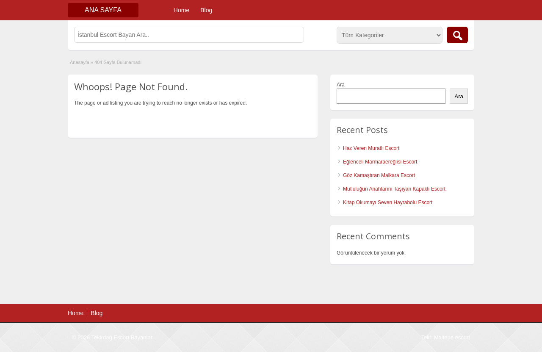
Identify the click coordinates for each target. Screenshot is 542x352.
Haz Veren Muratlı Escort (371, 148)
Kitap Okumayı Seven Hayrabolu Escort (387, 202)
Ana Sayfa (103, 10)
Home (181, 10)
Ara (341, 85)
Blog (206, 10)
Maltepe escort (452, 337)
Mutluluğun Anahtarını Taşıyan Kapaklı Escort (394, 189)
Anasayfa (79, 62)
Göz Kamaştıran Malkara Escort (379, 175)
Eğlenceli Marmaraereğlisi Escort (380, 162)
